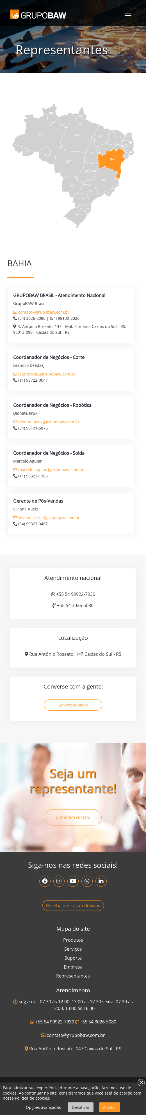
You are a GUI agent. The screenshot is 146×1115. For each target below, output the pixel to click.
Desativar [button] (81, 1107)
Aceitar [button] (109, 1107)
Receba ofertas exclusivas (73, 905)
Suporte (73, 958)
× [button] (141, 1082)
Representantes (73, 976)
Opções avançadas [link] (43, 1107)
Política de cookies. (32, 1098)
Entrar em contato (73, 817)
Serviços (73, 949)
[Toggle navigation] (128, 13)
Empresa (73, 967)
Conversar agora (73, 705)
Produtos (73, 940)
